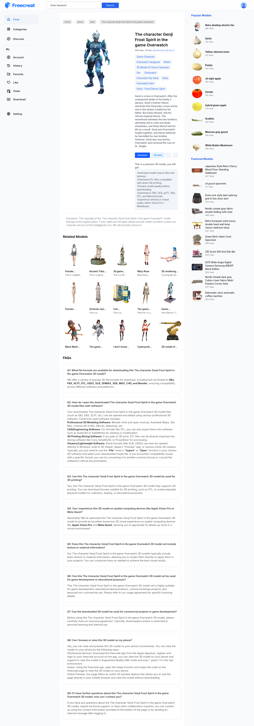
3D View (158, 155)
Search (110, 5)
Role (92, 22)
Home (67, 22)
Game (80, 22)
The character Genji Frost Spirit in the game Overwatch (128, 22)
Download (142, 155)
